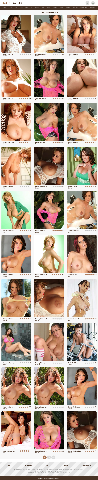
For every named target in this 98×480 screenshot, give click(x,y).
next (53, 457)
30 (49, 457)
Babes (21, 7)
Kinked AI (68, 7)
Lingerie (4, 7)
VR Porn (61, 7)
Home (9, 465)
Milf (36, 100)
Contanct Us (86, 465)
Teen (16, 7)
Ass (31, 7)
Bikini (43, 7)
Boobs (10, 7)
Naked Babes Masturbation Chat (80, 7)
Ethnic (26, 7)
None (69, 55)
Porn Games (92, 7)
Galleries (28, 465)
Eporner (48, 7)
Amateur (37, 7)
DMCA (65, 465)
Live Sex (55, 7)
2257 (47, 465)
